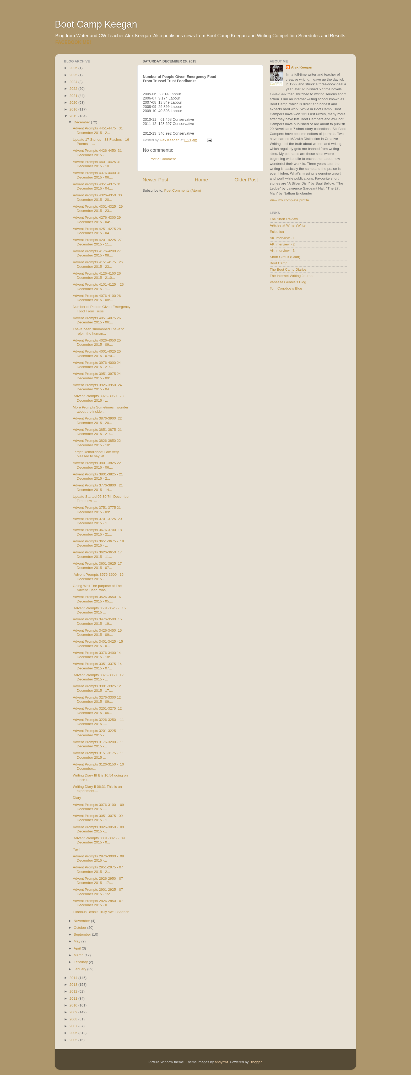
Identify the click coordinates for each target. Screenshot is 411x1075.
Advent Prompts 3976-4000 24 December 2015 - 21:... (97, 365)
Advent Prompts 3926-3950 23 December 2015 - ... (98, 398)
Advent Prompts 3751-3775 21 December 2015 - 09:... (97, 510)
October (80, 928)
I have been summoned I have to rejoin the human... (99, 331)
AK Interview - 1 (282, 238)
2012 (73, 991)
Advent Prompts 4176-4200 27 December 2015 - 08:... (97, 253)
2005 (73, 1040)
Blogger (256, 1062)
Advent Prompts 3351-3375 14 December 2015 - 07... (97, 666)
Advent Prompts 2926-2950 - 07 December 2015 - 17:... (98, 881)
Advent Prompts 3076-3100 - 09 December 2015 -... (98, 807)
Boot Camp (279, 263)
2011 (73, 998)
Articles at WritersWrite (288, 225)
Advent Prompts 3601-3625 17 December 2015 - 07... (97, 566)
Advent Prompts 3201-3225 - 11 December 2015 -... (98, 733)
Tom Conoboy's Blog (286, 288)
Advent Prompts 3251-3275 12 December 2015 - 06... (97, 710)
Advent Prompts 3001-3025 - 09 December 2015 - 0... (99, 840)
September (83, 934)
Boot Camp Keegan (96, 24)
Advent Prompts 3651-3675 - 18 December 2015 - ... (98, 543)
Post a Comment (162, 159)
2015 (73, 116)
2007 (73, 1026)
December (82, 122)
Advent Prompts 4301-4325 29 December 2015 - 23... (98, 208)
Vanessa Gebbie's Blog (288, 282)
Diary (77, 798)
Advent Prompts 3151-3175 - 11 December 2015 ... (98, 755)
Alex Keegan (301, 67)
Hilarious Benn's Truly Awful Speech (101, 912)
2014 (73, 978)
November (82, 921)
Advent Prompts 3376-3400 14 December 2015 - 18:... (97, 655)
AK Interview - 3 (282, 251)
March (79, 955)
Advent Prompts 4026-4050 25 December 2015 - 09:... (97, 342)
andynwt (221, 1062)
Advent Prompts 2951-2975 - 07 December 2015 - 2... (98, 869)
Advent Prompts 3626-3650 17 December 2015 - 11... (97, 554)
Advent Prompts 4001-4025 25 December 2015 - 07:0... (97, 353)
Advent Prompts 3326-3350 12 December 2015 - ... (98, 677)
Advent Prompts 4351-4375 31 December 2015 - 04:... (97, 186)
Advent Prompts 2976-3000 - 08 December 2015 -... (98, 858)
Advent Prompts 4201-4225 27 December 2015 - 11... (97, 242)
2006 (73, 1033)
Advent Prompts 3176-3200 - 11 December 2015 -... (98, 744)
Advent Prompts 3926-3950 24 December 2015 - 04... (97, 387)
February (81, 962)
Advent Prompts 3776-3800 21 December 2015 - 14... (98, 487)
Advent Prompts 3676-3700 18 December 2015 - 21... (97, 532)
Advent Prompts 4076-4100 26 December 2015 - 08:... (97, 298)
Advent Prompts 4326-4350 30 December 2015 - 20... (97, 197)
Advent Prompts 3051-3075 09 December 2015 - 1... (98, 818)
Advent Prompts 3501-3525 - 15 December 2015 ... (99, 610)
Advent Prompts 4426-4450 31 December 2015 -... (97, 153)
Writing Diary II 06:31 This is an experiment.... (97, 789)
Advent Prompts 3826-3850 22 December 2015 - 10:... (97, 443)
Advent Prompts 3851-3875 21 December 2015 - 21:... (97, 432)
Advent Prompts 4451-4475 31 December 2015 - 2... (98, 130)
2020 (73, 102)
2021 (73, 96)
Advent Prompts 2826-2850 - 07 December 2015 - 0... (98, 903)
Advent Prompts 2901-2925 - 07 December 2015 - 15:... (98, 892)
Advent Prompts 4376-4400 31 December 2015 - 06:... (97, 175)
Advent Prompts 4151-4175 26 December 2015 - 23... (98, 264)
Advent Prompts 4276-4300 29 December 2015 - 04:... (97, 220)
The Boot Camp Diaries (288, 269)
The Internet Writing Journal (291, 276)
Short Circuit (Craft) (285, 257)
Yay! (76, 849)
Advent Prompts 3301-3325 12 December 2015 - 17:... (97, 688)
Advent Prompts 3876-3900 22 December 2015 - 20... (97, 420)
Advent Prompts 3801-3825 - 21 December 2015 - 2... (98, 476)
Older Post (246, 179)
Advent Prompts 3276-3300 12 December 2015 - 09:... (97, 699)
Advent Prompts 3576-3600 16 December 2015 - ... (98, 577)
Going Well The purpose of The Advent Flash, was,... (97, 588)
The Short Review (284, 219)
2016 (73, 109)
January (80, 969)
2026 (73, 68)
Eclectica (277, 232)
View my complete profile (289, 200)
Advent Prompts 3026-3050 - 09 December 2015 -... (98, 829)
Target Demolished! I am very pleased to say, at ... (96, 454)
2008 (73, 1019)
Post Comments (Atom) (182, 190)
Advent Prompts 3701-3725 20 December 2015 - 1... (97, 521)
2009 (73, 1012)
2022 (73, 89)
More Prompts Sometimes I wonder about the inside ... (100, 409)
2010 (73, 1005)
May (77, 941)
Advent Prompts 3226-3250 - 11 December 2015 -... (98, 722)
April (78, 948)
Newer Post (155, 179)
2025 (73, 75)
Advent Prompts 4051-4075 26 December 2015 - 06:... (97, 320)
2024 (73, 82)
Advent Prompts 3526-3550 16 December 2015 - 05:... (97, 599)
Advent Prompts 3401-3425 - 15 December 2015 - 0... (98, 643)
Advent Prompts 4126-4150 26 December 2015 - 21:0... (97, 275)
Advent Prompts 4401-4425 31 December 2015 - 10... (97, 164)
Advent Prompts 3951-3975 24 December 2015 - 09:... (97, 376)
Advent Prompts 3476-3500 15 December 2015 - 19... (97, 621)
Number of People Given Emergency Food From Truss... (102, 309)
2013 (73, 985)
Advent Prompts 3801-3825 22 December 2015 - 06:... (97, 465)
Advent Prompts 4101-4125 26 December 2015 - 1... (98, 286)
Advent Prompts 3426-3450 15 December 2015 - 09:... (97, 632)
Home (201, 179)
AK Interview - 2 (282, 244)
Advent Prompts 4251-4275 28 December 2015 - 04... (97, 231)
